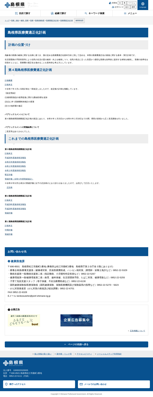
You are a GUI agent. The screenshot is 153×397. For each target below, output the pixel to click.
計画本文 (8, 85)
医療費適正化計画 (52, 20)
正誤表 (9, 187)
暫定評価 (8, 175)
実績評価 (8, 213)
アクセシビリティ (84, 354)
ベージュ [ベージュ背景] (131, 3)
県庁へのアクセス (17, 384)
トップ (7, 20)
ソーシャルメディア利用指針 (109, 354)
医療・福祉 (15, 20)
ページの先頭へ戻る (78, 344)
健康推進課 (79, 20)
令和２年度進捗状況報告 (15, 166)
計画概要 (8, 80)
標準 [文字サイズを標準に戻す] (133, 7)
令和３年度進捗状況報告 (15, 170)
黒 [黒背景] (124, 3)
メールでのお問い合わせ (95, 384)
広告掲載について (137, 331)
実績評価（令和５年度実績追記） (19, 179)
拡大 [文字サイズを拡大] (127, 7)
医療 (31, 20)
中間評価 (8, 230)
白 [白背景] (120, 3)
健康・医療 (24, 20)
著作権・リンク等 (64, 354)
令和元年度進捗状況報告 (15, 162)
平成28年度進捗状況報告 (15, 209)
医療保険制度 (39, 20)
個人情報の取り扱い (43, 354)
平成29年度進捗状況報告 (15, 204)
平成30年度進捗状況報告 (15, 158)
